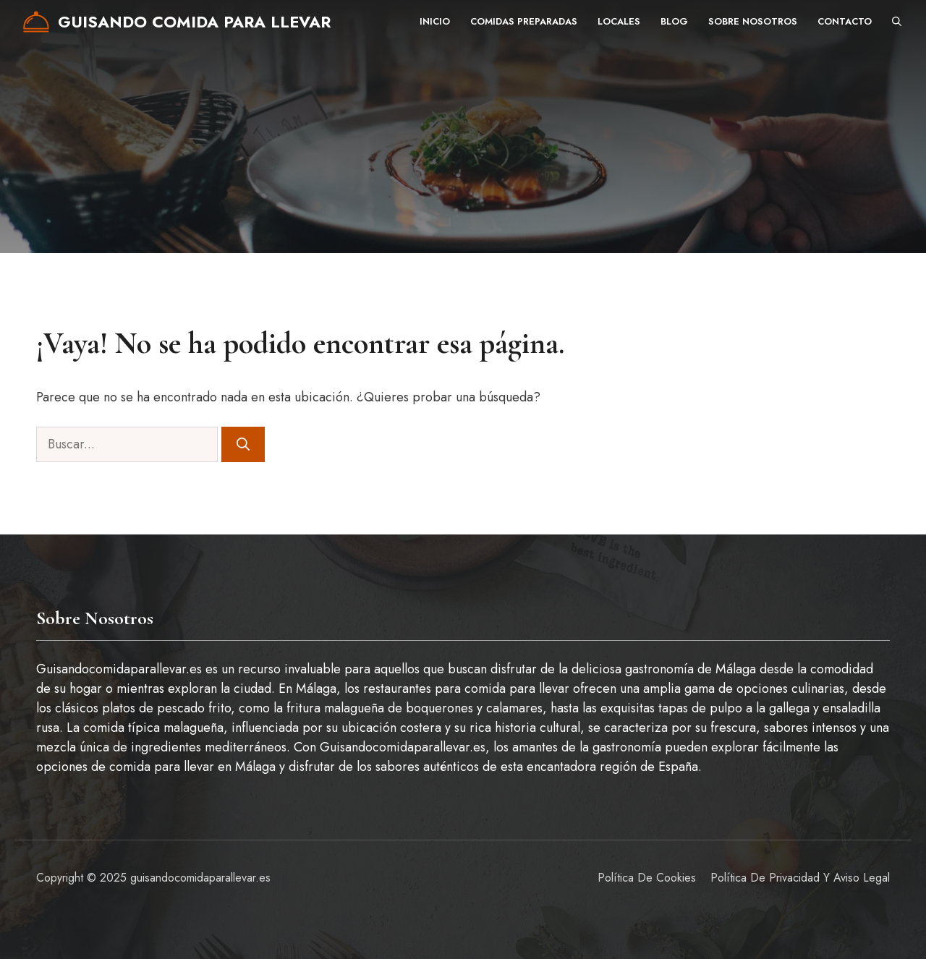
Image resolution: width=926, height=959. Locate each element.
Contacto (844, 21)
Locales (619, 21)
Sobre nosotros (752, 21)
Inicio (435, 21)
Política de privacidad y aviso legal (800, 877)
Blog (674, 21)
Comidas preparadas (523, 21)
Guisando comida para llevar (194, 21)
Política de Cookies (647, 877)
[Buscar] (243, 444)
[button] (897, 21)
